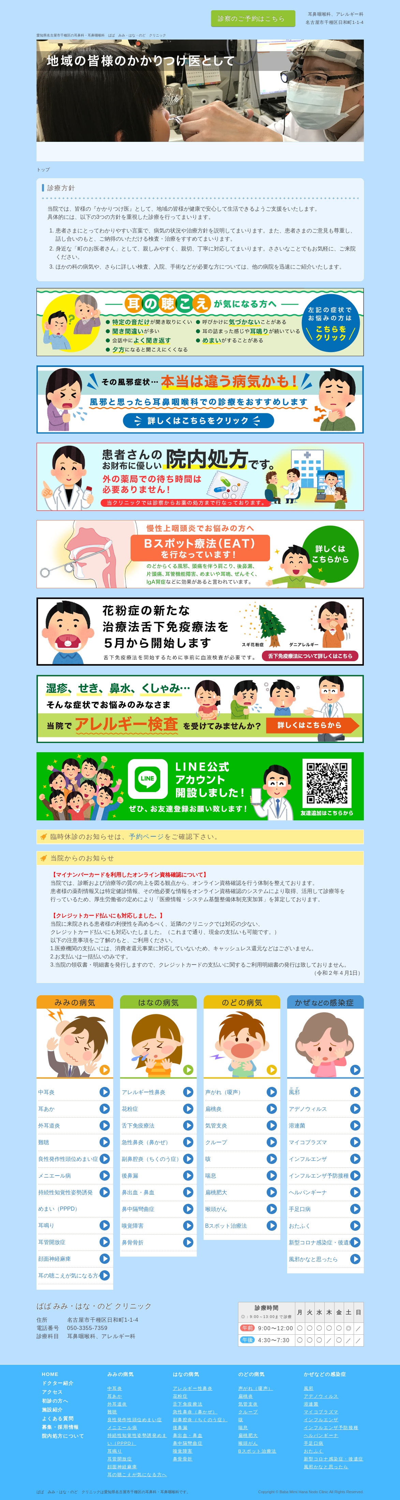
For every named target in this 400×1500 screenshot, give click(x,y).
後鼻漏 (130, 1176)
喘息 (210, 1176)
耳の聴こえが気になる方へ (71, 1275)
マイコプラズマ (308, 1142)
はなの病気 (158, 1037)
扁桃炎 (213, 1109)
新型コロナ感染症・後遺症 (321, 1242)
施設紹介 (281, 151)
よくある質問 (336, 151)
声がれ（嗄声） (224, 1092)
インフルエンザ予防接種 (319, 1176)
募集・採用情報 (60, 1427)
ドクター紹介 (118, 151)
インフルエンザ (308, 1159)
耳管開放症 (51, 1242)
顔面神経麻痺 (54, 1259)
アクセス (172, 151)
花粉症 (130, 1109)
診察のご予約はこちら (251, 18)
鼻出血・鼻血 (138, 1192)
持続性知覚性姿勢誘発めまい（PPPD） (65, 1201)
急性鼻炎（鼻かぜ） (146, 1142)
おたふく (300, 1226)
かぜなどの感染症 (325, 1037)
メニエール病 (54, 1176)
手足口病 (300, 1209)
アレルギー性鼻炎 (143, 1092)
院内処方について (63, 1436)
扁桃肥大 (216, 1192)
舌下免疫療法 (138, 1125)
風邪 (309, 1388)
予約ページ (147, 836)
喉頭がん (216, 1209)
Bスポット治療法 (226, 1226)
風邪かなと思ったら (313, 1259)
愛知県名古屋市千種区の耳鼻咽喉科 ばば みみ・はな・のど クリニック (118, 17)
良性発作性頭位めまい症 (68, 1159)
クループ (216, 1142)
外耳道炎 (49, 1125)
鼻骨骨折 (133, 1242)
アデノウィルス (308, 1109)
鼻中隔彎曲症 (138, 1209)
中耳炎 (46, 1092)
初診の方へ (227, 151)
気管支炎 (216, 1125)
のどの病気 (242, 1037)
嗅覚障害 (133, 1226)
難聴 (43, 1142)
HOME (63, 151)
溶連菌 (297, 1125)
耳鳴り (46, 1225)
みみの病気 (74, 1037)
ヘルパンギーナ (308, 1192)
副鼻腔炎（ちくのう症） (152, 1159)
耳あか (46, 1109)
